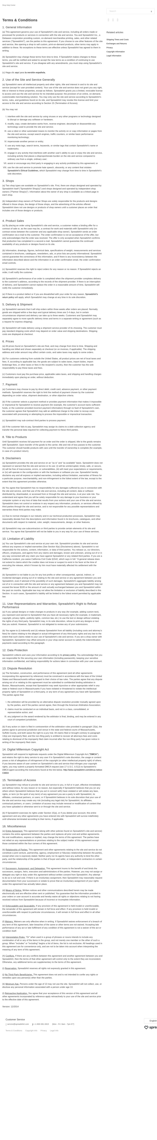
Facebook (108, 20)
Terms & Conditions (14, 1031)
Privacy (109, 48)
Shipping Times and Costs (117, 40)
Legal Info (54, 1031)
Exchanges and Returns (116, 44)
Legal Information (113, 56)
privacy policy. (69, 655)
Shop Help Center (8, 5)
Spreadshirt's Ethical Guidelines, (23, 170)
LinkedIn (118, 20)
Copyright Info (31, 1031)
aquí (17, 72)
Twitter (113, 20)
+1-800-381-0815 (41, 1024)
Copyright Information (115, 52)
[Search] (130, 11)
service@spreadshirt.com (18, 1024)
